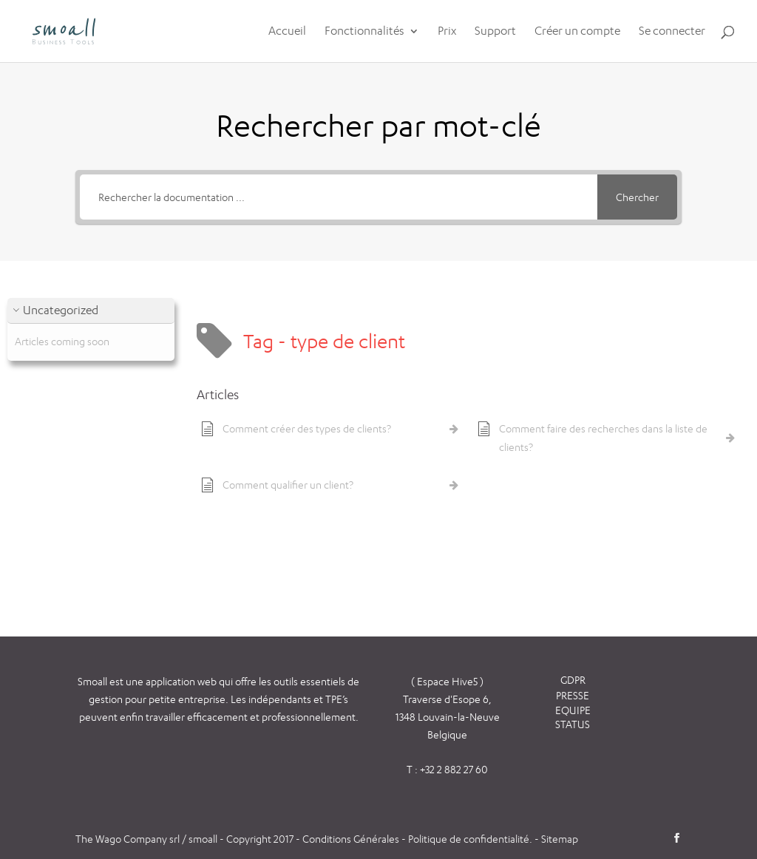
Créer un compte (577, 32)
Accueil (287, 32)
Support (495, 32)
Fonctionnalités (364, 32)
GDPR (572, 679)
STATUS (572, 724)
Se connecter (672, 32)
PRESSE (572, 695)
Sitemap (559, 838)
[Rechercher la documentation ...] (338, 197)
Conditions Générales (351, 838)
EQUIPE (573, 710)
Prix (447, 32)
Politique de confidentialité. (470, 838)
